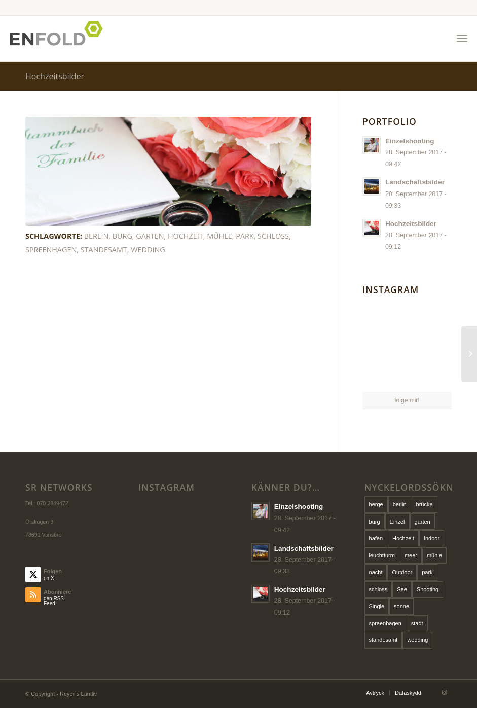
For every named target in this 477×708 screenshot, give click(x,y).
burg (122, 236)
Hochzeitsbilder (54, 76)
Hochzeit (185, 236)
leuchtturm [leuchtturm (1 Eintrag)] (382, 555)
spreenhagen (51, 249)
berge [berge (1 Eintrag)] (376, 504)
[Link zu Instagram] (444, 692)
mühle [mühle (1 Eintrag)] (434, 555)
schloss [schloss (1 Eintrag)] (378, 589)
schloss (273, 236)
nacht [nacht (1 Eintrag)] (376, 572)
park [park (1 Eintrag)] (427, 572)
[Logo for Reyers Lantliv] (59, 38)
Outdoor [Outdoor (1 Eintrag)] (402, 572)
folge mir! (406, 400)
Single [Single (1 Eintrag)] (377, 606)
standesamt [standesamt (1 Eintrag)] (383, 640)
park (244, 236)
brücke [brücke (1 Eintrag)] (424, 504)
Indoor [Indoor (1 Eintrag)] (431, 538)
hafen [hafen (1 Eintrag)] (376, 538)
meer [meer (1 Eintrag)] (411, 555)
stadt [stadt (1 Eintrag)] (417, 623)
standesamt (104, 249)
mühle (219, 236)
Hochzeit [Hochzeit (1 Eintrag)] (403, 538)
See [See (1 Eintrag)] (402, 589)
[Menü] (462, 38)
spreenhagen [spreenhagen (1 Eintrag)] (385, 623)
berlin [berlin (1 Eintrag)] (400, 504)
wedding (148, 249)
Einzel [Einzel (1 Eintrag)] (397, 522)
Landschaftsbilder (415, 182)
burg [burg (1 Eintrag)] (374, 522)
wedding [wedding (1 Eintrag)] (417, 640)
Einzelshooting (409, 141)
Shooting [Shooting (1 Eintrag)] (427, 589)
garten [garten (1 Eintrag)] (422, 522)
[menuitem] (462, 38)
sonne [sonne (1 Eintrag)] (401, 606)
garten (150, 236)
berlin (96, 236)
